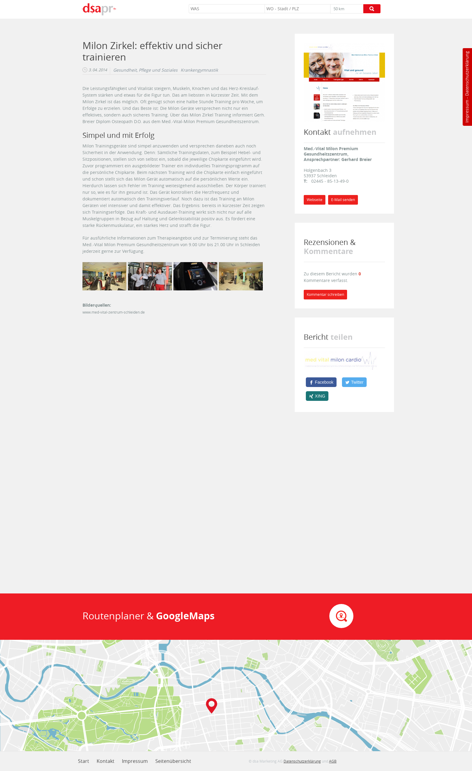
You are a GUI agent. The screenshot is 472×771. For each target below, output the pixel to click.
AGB (333, 761)
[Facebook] (321, 382)
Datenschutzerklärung (467, 73)
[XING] (317, 396)
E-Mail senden (343, 199)
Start (83, 761)
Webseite (314, 199)
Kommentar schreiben (325, 294)
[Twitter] (354, 382)
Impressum (467, 111)
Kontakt (105, 761)
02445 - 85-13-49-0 (330, 181)
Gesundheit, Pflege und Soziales (145, 70)
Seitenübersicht (173, 761)
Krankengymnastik (199, 70)
